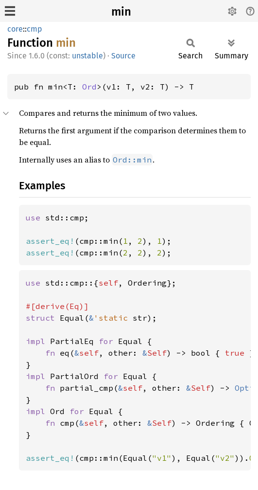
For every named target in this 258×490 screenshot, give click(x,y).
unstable (87, 55)
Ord (89, 86)
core (15, 29)
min (121, 11)
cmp (34, 29)
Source (123, 55)
